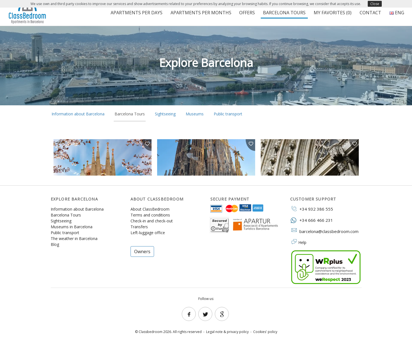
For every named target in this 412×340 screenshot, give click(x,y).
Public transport (228, 114)
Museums (195, 114)
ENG (396, 13)
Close (374, 3)
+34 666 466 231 (311, 219)
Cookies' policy (265, 331)
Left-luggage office (148, 232)
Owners (142, 251)
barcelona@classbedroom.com (324, 231)
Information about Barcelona (78, 114)
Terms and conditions (150, 215)
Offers (247, 13)
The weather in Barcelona (74, 238)
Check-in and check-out (152, 220)
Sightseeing (165, 114)
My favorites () (333, 13)
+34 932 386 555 (311, 208)
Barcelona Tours (284, 13)
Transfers (139, 226)
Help (302, 242)
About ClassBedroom (150, 209)
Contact (370, 13)
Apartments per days (136, 13)
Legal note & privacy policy (227, 331)
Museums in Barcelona (71, 226)
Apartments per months (201, 13)
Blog (55, 244)
